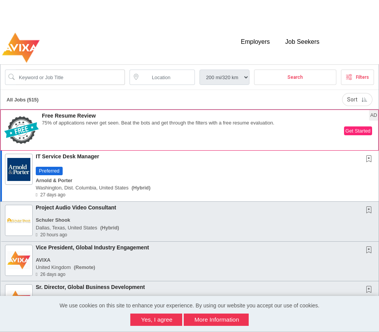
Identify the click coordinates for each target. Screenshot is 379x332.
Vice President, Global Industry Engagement (92, 240)
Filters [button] (357, 70)
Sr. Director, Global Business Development (90, 280)
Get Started (358, 124)
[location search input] (167, 70)
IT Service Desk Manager (67, 150)
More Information (216, 319)
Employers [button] (255, 37)
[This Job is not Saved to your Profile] (371, 153)
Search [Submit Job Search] (295, 70)
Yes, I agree (157, 319)
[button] (189, 123)
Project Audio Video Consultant (76, 201)
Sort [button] (357, 93)
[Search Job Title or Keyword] (70, 70)
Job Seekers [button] (302, 37)
